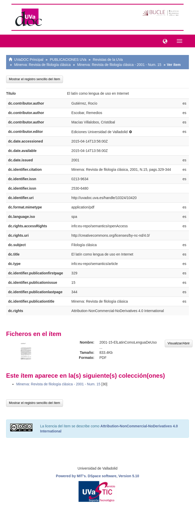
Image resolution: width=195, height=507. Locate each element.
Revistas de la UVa (108, 60)
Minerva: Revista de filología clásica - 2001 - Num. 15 (119, 65)
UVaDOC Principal (28, 60)
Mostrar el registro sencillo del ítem (34, 79)
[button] (163, 40)
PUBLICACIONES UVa (68, 60)
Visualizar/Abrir (179, 343)
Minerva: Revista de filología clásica (42, 65)
